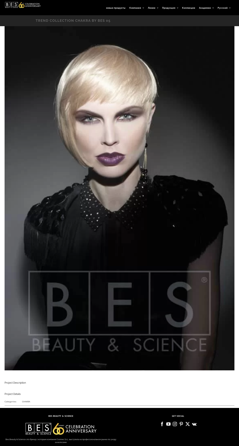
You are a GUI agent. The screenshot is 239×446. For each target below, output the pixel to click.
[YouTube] (168, 424)
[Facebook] (162, 424)
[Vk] (194, 424)
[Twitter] (187, 424)
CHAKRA (26, 401)
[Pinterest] (181, 424)
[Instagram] (175, 424)
